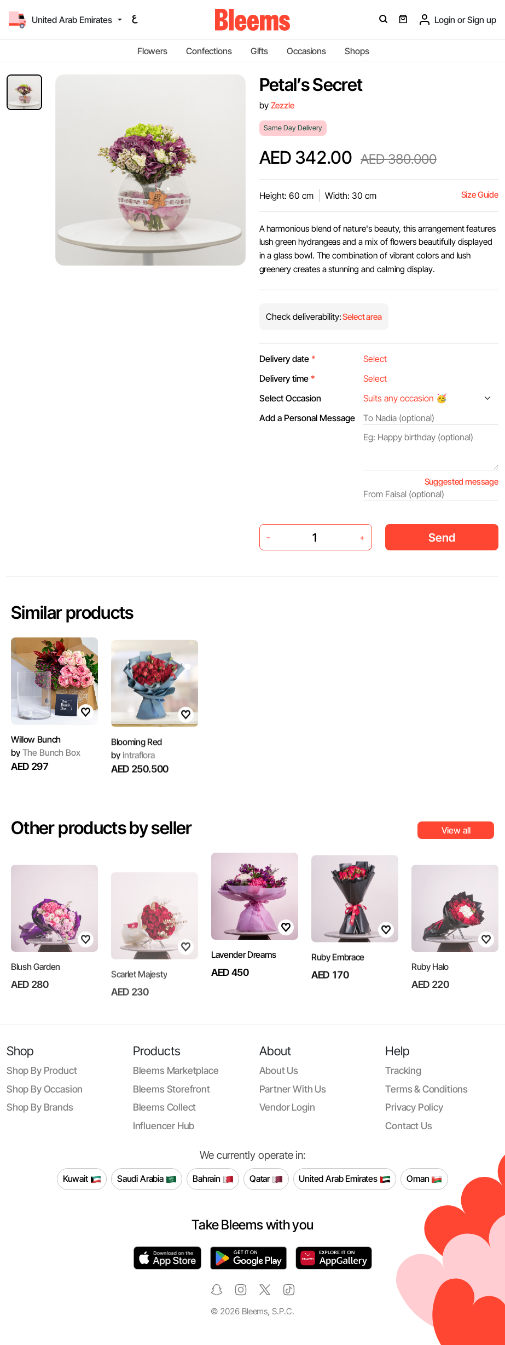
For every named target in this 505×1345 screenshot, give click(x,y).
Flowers (152, 50)
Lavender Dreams (243, 960)
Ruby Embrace (337, 985)
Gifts (259, 50)
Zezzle (282, 105)
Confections (208, 50)
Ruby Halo (430, 993)
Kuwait (82, 1179)
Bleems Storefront (171, 1089)
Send (441, 537)
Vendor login (287, 1107)
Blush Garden (35, 993)
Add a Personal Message (307, 417)
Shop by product (42, 1070)
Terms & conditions (426, 1089)
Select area (361, 317)
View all (456, 830)
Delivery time (287, 378)
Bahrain (213, 1179)
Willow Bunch (36, 745)
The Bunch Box (45, 758)
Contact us (408, 1125)
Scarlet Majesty (139, 995)
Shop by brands (40, 1107)
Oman (424, 1179)
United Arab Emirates (345, 1179)
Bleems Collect (164, 1107)
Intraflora (133, 783)
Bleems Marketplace (176, 1070)
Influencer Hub (164, 1125)
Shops (357, 50)
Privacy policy (414, 1107)
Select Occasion (290, 398)
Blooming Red (136, 771)
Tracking (403, 1070)
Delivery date (287, 358)
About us (279, 1070)
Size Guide (479, 194)
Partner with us (292, 1089)
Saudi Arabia (147, 1179)
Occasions (306, 50)
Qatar (266, 1179)
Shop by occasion (45, 1089)
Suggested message (461, 481)
